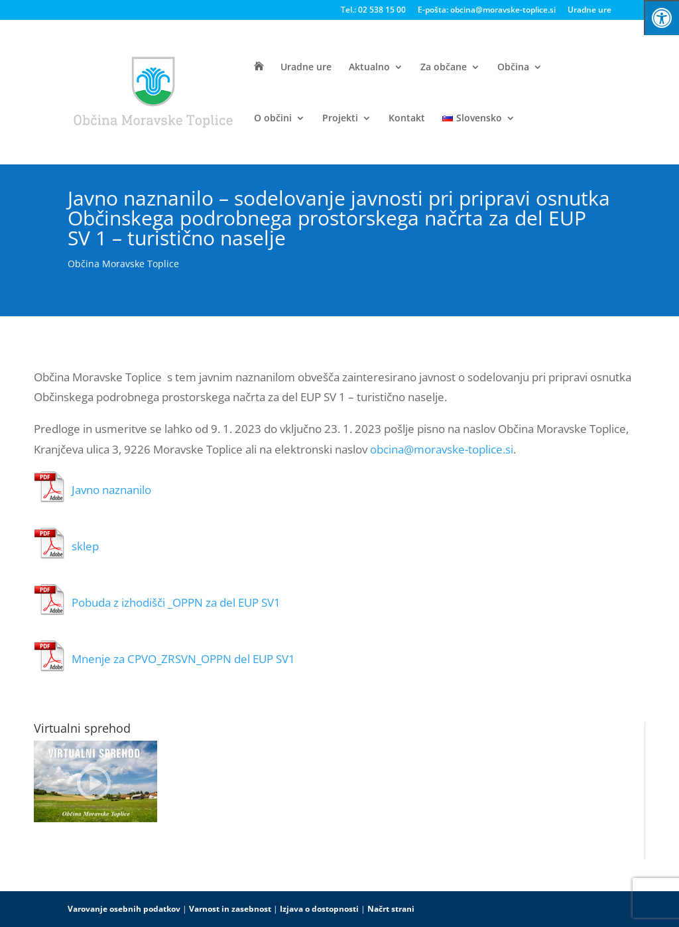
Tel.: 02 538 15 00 (373, 10)
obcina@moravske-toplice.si (441, 449)
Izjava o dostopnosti (319, 908)
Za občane (443, 67)
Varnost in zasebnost (230, 908)
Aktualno (369, 67)
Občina (513, 67)
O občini (273, 118)
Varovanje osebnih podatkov (124, 908)
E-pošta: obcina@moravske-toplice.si (487, 10)
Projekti (340, 118)
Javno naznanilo (111, 489)
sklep (85, 546)
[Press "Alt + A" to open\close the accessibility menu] (661, 17)
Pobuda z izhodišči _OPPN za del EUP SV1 (176, 602)
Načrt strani (390, 908)
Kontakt (407, 118)
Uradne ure (589, 10)
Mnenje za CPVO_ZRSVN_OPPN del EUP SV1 (183, 658)
